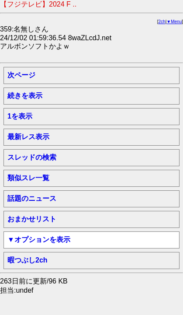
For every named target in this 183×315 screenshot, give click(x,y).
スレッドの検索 (31, 157)
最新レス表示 (28, 136)
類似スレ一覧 (28, 178)
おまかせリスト (31, 219)
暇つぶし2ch (27, 260)
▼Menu (174, 21)
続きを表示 (24, 95)
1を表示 (19, 116)
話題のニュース (31, 198)
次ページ (21, 75)
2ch (162, 21)
